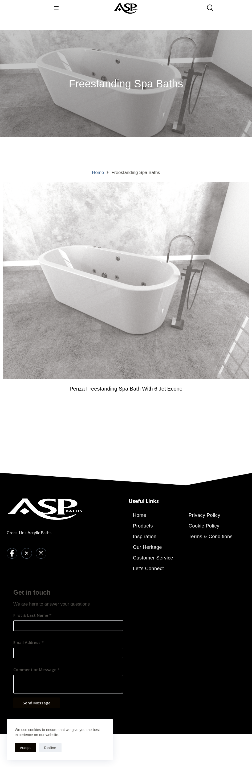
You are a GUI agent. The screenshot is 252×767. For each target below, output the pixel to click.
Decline (50, 747)
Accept (25, 747)
